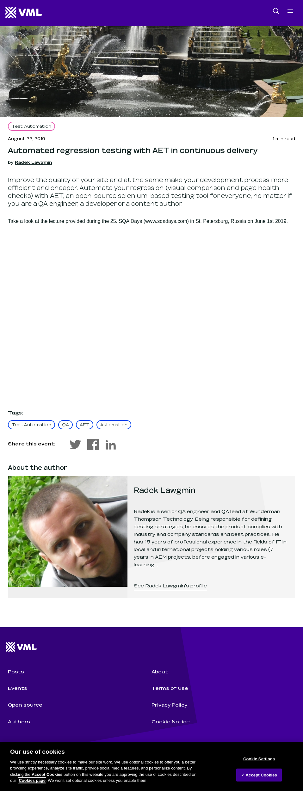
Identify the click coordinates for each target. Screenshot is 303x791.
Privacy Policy (169, 705)
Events (17, 688)
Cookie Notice (171, 721)
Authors (19, 721)
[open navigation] (290, 11)
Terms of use (170, 688)
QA (65, 424)
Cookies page (32, 780)
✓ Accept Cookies (259, 774)
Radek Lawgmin (33, 162)
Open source (25, 705)
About (160, 671)
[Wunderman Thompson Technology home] (24, 13)
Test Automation (31, 126)
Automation (113, 424)
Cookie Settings (259, 759)
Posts (16, 671)
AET (85, 424)
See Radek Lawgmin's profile (170, 585)
